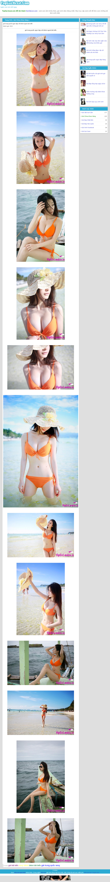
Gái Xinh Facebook (88, 127)
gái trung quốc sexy (50, 865)
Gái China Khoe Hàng (21, 20)
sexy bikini (24, 865)
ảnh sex (43, 872)
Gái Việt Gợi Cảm (87, 112)
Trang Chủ (8, 20)
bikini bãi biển (35, 865)
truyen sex (95, 872)
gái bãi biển (13, 865)
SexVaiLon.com (31, 11)
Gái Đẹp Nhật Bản (87, 120)
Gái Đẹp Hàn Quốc (88, 124)
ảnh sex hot (88, 872)
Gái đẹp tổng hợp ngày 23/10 (95, 83)
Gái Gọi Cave (86, 131)
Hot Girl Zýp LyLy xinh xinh (95, 101)
